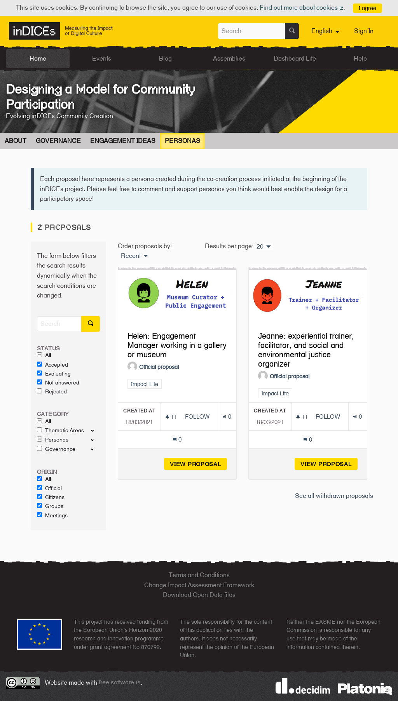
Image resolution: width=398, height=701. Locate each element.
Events (101, 58)
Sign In (364, 31)
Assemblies (229, 58)
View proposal (198, 464)
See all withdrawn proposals (334, 495)
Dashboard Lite (295, 58)
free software (120, 682)
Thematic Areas (60, 430)
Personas (182, 140)
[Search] (59, 323)
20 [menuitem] (260, 247)
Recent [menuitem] (131, 256)
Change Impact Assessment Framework (199, 585)
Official (49, 488)
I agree (367, 8)
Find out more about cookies (302, 7)
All (44, 355)
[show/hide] (95, 430)
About (15, 140)
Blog (165, 58)
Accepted (52, 365)
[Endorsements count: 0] (227, 416)
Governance (58, 140)
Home (38, 58)
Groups (50, 506)
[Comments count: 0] (177, 439)
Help (360, 58)
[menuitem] (326, 31)
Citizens (51, 497)
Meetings (52, 515)
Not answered (58, 382)
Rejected (52, 391)
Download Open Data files (199, 594)
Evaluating (54, 374)
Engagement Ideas (122, 140)
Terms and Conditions (199, 575)
